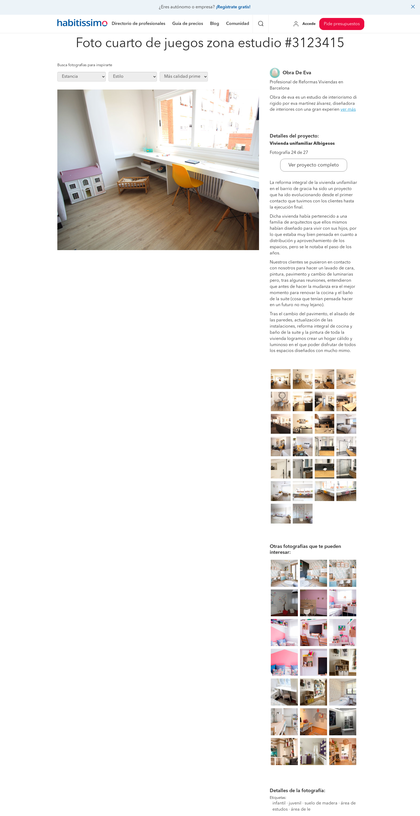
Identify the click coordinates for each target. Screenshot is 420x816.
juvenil (295, 803)
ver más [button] (348, 109)
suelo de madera (321, 803)
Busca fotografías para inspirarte (84, 65)
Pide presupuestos (342, 24)
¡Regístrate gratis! (233, 7)
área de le (300, 809)
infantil (279, 803)
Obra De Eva (297, 73)
